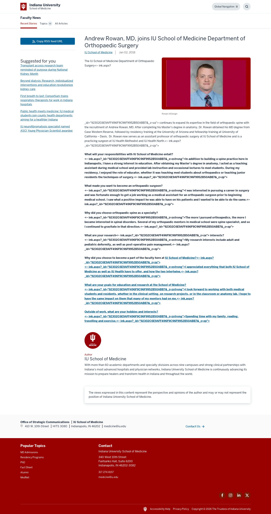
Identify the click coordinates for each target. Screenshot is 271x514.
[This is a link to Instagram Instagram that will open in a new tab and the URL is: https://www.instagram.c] (230, 498)
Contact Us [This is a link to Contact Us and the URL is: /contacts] (193, 426)
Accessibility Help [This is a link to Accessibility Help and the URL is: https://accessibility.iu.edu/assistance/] (160, 509)
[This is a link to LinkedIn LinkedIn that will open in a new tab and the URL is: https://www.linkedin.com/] (238, 498)
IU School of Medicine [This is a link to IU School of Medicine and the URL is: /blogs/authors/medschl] (99, 52)
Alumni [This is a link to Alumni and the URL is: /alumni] (24, 472)
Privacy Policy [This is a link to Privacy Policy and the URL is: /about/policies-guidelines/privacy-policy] (181, 509)
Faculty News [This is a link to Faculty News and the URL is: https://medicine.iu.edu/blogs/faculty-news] (30, 18)
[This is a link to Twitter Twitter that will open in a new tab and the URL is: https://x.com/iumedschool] (247, 498)
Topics (43, 23)
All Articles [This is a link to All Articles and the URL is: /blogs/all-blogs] (61, 23)
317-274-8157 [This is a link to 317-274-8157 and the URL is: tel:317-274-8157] (106, 472)
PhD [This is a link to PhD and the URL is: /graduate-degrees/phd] (22, 462)
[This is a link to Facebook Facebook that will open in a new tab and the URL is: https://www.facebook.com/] (222, 498)
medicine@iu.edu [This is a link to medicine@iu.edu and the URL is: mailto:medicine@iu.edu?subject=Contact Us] (108, 477)
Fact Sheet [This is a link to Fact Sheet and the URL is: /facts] (26, 467)
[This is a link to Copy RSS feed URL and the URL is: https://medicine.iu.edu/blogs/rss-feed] (47, 41)
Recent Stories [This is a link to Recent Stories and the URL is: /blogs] (28, 23)
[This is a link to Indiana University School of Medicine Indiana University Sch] (40, 6)
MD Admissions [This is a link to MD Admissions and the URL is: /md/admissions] (29, 452)
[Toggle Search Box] (247, 6)
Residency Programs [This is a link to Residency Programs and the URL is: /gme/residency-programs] (32, 457)
